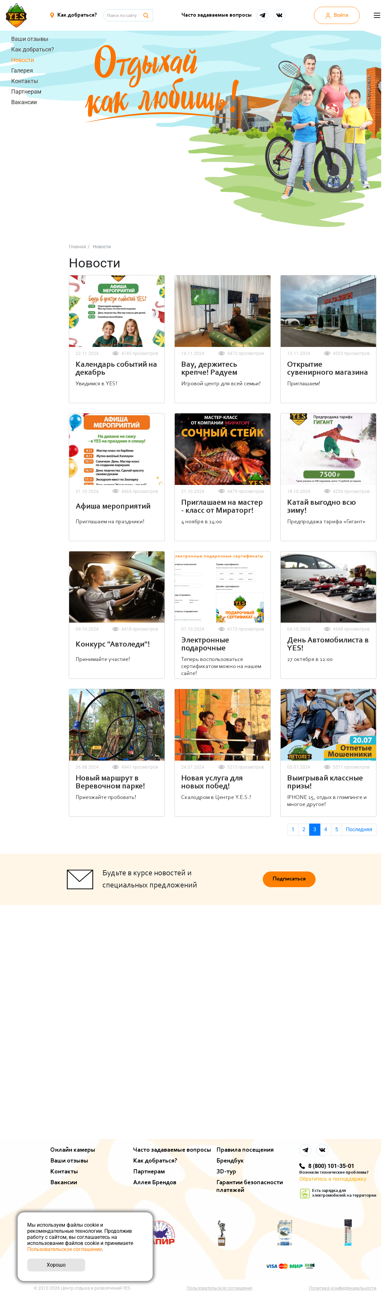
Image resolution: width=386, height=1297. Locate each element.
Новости (22, 60)
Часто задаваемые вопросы (216, 15)
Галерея (22, 70)
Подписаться (289, 879)
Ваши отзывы (29, 38)
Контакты (24, 81)
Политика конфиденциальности (342, 1288)
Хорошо (56, 1265)
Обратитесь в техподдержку (332, 1179)
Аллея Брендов (154, 1182)
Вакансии (24, 102)
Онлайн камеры (72, 1150)
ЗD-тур (226, 1172)
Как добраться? (32, 49)
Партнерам (26, 91)
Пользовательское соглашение (220, 1288)
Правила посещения (245, 1150)
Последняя (359, 829)
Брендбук (230, 1161)
